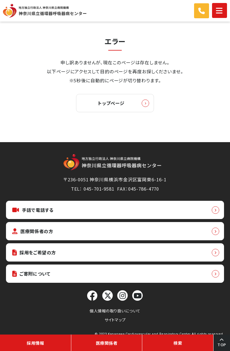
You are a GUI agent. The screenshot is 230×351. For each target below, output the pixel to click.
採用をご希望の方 (34, 252)
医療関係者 (107, 343)
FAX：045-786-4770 (138, 189)
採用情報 (35, 343)
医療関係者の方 (32, 231)
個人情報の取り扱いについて (115, 311)
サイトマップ (115, 320)
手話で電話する (32, 210)
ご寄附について (31, 274)
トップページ (111, 103)
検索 (177, 343)
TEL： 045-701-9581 (92, 189)
